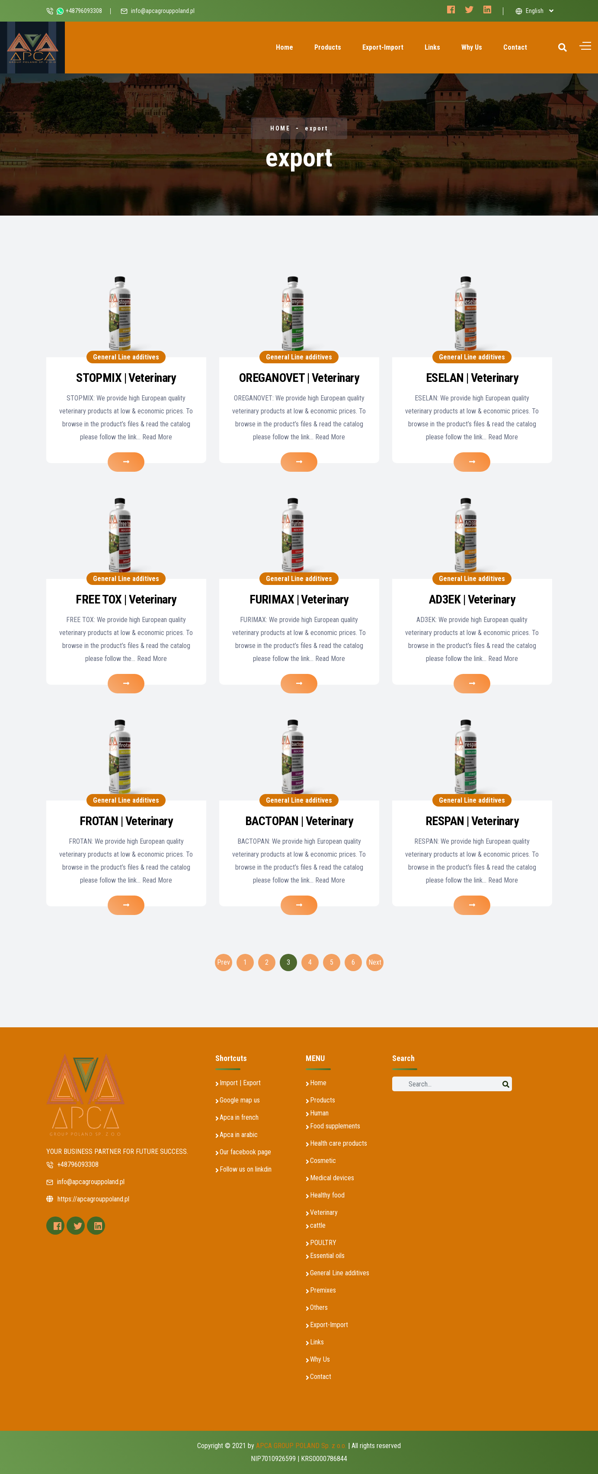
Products (327, 47)
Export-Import (382, 47)
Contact (515, 47)
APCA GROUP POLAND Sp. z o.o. (301, 1446)
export (316, 128)
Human (319, 1113)
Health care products (338, 1143)
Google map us (240, 1100)
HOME (280, 128)
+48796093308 (72, 1164)
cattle (318, 1225)
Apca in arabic (239, 1135)
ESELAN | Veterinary (472, 378)
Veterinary (324, 1212)
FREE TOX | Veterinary (126, 599)
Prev (223, 962)
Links (432, 47)
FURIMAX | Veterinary (299, 599)
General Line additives (126, 357)
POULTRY (323, 1243)
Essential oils (327, 1256)
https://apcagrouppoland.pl (87, 1199)
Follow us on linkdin (246, 1169)
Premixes (323, 1290)
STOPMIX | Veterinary (126, 378)
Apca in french (239, 1117)
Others (319, 1307)
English (529, 11)
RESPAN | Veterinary (471, 821)
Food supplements (335, 1126)
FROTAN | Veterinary (126, 821)
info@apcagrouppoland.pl (163, 10)
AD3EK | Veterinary (472, 599)
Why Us (471, 47)
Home (284, 47)
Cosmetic (323, 1160)
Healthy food (327, 1195)
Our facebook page (245, 1152)
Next (374, 962)
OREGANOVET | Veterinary (299, 378)
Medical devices (332, 1178)
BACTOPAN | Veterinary (299, 821)
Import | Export (240, 1083)
